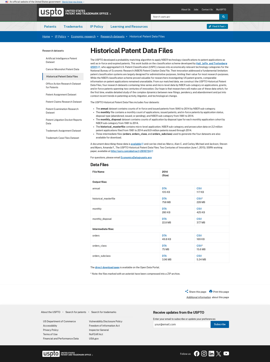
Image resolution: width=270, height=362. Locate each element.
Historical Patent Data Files (62, 76)
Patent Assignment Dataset (61, 94)
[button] (195, 292)
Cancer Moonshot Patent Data (62, 69)
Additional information (198, 297)
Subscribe (220, 324)
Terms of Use (50, 334)
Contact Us (207, 9)
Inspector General (99, 330)
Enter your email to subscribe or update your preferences (184, 319)
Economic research (83, 36)
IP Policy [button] (96, 26)
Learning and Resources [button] (129, 26)
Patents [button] (50, 26)
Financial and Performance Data (61, 338)
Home (46, 36)
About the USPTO (50, 312)
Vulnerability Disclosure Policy (105, 321)
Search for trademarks (103, 312)
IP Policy (60, 36)
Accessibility (50, 325)
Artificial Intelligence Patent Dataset (61, 60)
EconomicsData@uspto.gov (136, 157)
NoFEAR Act (96, 334)
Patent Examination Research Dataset (62, 111)
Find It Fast (216, 26)
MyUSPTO (221, 9)
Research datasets (112, 36)
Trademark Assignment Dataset (63, 130)
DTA (164, 188)
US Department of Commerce (59, 321)
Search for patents (75, 312)
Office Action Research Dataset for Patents (63, 85)
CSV (199, 188)
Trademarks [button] (73, 26)
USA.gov (94, 338)
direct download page (107, 267)
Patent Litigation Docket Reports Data (64, 121)
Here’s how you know (73, 2)
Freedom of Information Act (104, 325)
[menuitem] (50, 26)
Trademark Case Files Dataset (62, 138)
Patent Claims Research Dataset (64, 101)
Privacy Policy (50, 330)
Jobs (196, 9)
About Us (185, 9)
